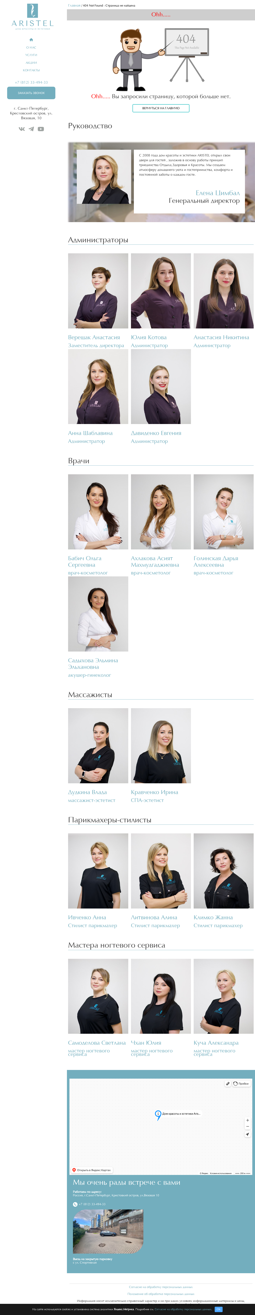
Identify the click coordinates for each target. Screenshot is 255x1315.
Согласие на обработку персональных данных (161, 1287)
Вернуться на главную (161, 108)
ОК (219, 1309)
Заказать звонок (31, 93)
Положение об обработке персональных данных (161, 1294)
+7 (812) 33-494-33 (31, 82)
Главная (74, 6)
